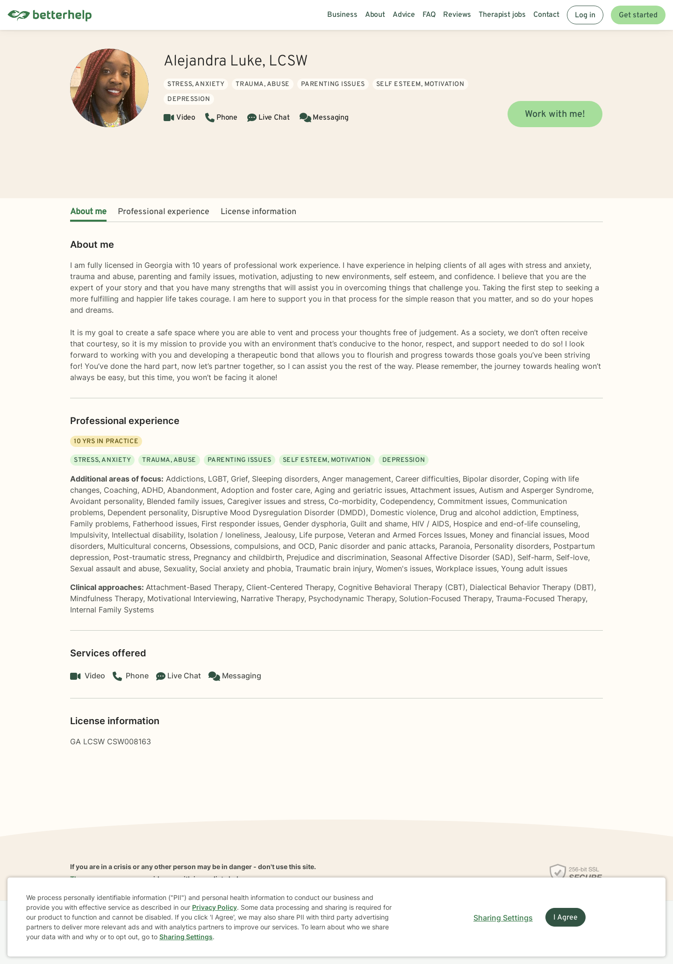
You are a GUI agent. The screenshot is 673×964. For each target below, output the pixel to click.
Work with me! (555, 114)
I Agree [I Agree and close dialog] (565, 917)
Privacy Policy (214, 907)
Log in (585, 15)
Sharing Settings (186, 937)
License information (258, 212)
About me (88, 212)
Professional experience (163, 212)
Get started (638, 15)
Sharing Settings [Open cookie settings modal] (503, 917)
